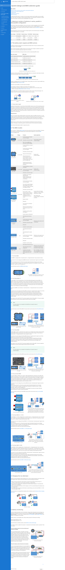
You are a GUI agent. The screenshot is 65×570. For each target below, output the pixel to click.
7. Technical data (3, 32)
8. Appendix (5, 34)
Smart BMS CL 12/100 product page (36, 428)
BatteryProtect (32, 88)
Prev (22, 564)
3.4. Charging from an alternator (4, 23)
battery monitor (50, 514)
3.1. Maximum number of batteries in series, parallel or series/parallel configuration (5, 17)
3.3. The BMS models (5, 21)
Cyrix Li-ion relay (38, 88)
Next (54, 564)
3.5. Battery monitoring (4, 24)
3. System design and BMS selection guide (5, 14)
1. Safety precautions (5, 9)
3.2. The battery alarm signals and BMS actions (5, 19)
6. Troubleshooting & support (5, 30)
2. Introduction (5, 11)
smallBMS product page (34, 266)
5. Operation (5, 28)
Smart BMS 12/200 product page (35, 459)
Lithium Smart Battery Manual (17, 1)
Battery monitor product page (42, 522)
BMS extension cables (31, 82)
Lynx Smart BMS (42, 514)
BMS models (33, 130)
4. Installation (5, 26)
